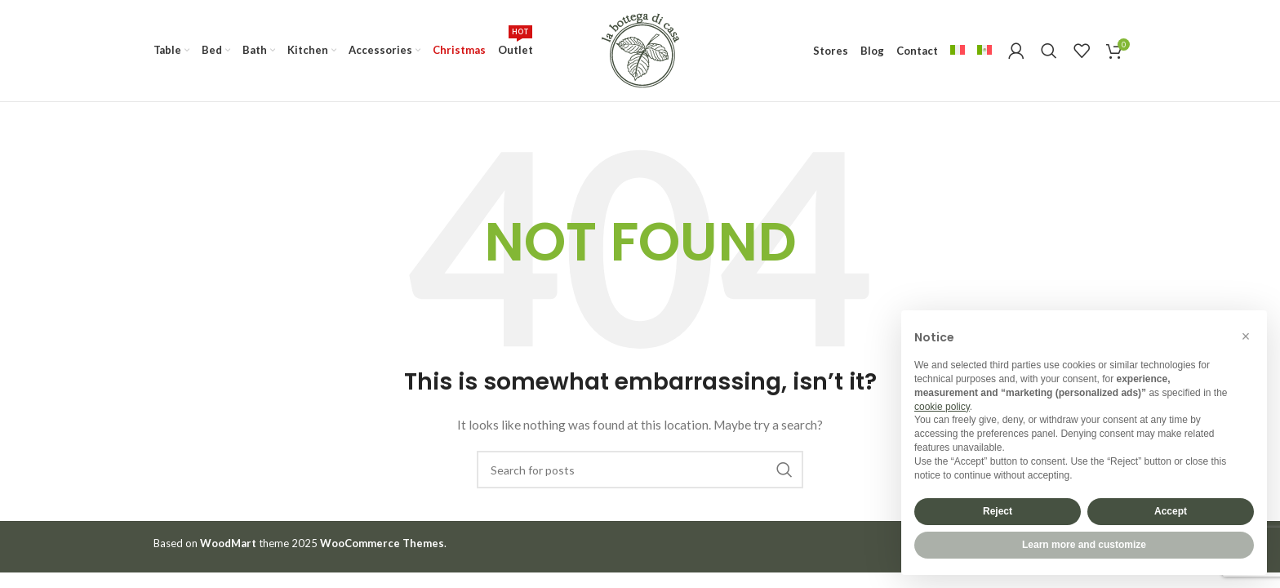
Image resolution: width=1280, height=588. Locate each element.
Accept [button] (1170, 511)
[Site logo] (640, 49)
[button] (1246, 336)
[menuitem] (957, 50)
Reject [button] (997, 511)
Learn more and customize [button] (1084, 544)
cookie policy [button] (942, 406)
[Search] (1049, 50)
